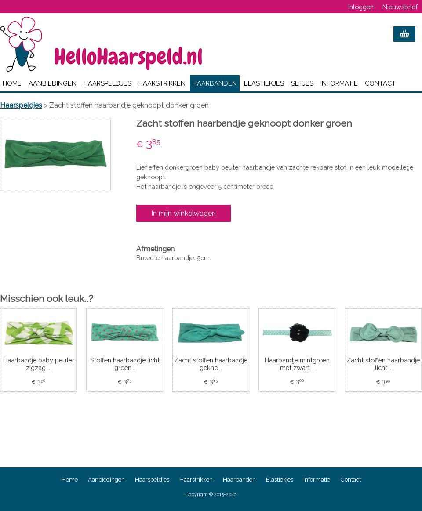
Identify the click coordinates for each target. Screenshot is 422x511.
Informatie (339, 83)
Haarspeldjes (107, 83)
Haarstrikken (162, 83)
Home (12, 83)
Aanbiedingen (52, 83)
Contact (380, 83)
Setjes (302, 83)
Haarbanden (215, 83)
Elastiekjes (264, 83)
